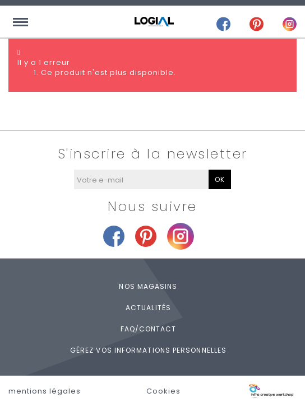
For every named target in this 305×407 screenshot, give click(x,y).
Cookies (163, 391)
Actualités (148, 307)
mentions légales (44, 391)
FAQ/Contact (149, 329)
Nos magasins (148, 286)
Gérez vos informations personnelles (148, 350)
